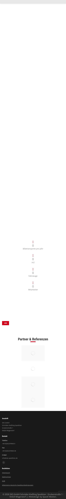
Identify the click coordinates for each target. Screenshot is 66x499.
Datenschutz (6, 477)
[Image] (33, 353)
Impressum (6, 473)
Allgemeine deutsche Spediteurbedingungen (17, 485)
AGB (3, 481)
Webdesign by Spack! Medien (42, 496)
